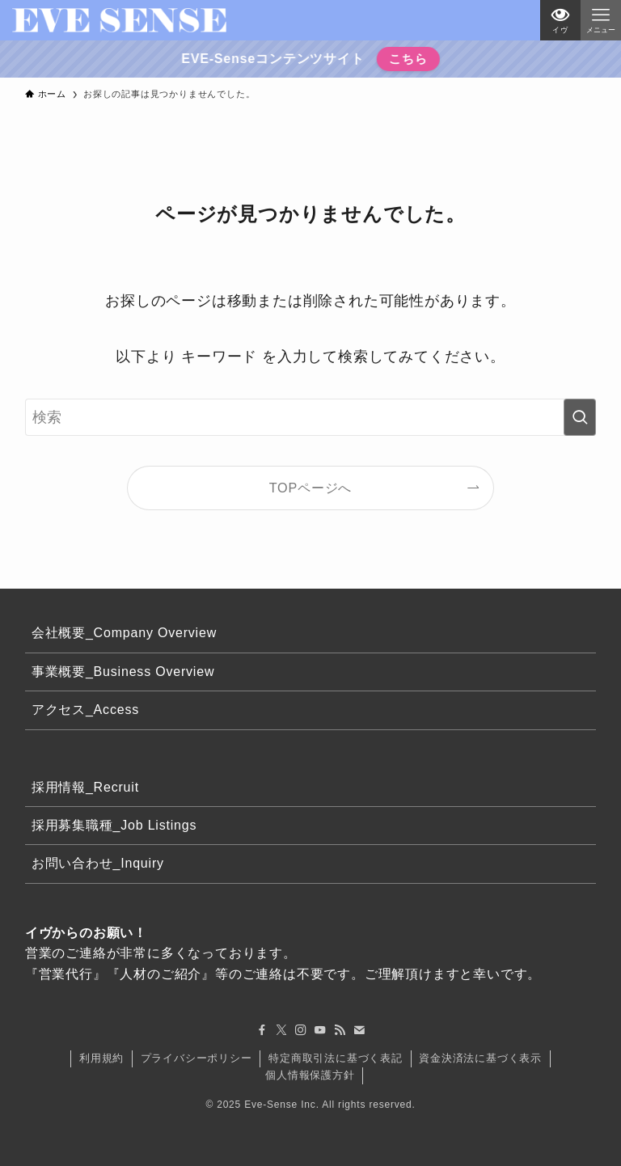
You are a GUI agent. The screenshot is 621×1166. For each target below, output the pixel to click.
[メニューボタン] (601, 20)
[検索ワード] (311, 417)
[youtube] (320, 1030)
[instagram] (301, 1030)
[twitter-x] (281, 1030)
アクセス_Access (85, 709)
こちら (406, 58)
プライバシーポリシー (196, 1058)
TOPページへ (311, 487)
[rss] (339, 1030)
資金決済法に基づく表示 (480, 1058)
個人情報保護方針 (309, 1075)
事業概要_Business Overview (123, 671)
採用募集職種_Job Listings (114, 825)
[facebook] (262, 1030)
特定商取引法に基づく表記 (335, 1058)
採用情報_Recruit (85, 787)
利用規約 (101, 1058)
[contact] (359, 1030)
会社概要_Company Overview (124, 633)
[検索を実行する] (580, 417)
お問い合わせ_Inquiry (98, 863)
